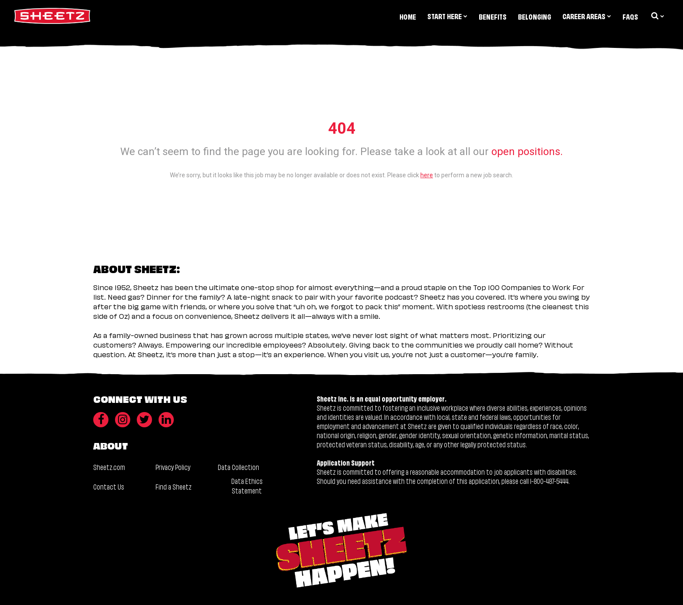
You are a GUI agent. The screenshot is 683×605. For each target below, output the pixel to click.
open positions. (527, 151)
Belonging (534, 16)
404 (341, 128)
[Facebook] (100, 419)
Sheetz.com (109, 467)
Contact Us (108, 486)
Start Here (447, 16)
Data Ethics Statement (247, 485)
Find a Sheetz (174, 486)
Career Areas (586, 16)
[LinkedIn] (166, 419)
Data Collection (238, 466)
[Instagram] (122, 419)
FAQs (630, 16)
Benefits (493, 16)
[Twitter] (144, 419)
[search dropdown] (657, 16)
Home (407, 16)
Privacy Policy (173, 467)
